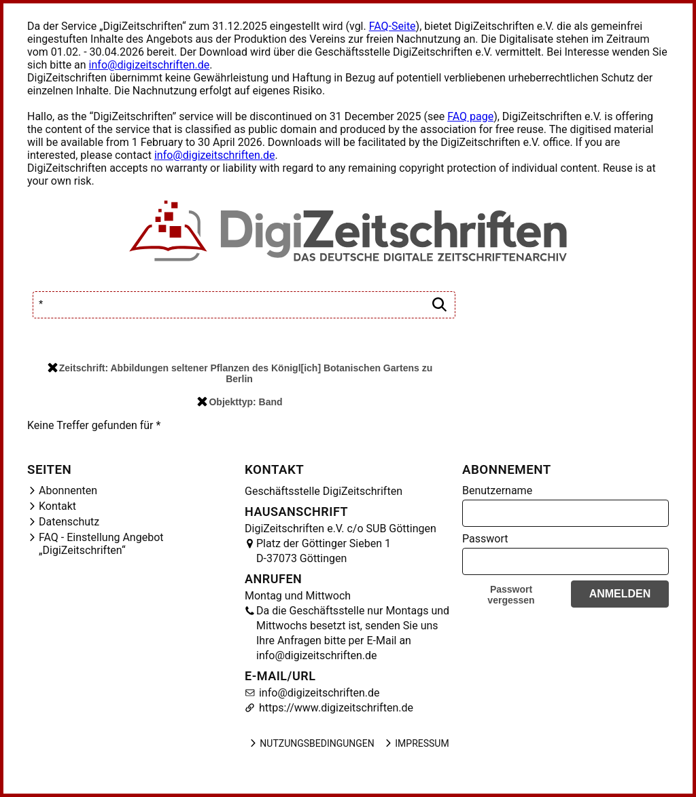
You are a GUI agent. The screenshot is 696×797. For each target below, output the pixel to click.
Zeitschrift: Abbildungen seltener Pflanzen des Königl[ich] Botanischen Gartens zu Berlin (240, 373)
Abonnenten (68, 490)
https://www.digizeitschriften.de (334, 707)
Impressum (416, 743)
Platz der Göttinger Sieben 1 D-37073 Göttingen (323, 551)
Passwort (485, 538)
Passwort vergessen (510, 595)
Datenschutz (69, 521)
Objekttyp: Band (239, 401)
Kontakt (57, 506)
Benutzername (497, 490)
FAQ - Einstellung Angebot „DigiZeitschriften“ (101, 544)
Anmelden (620, 593)
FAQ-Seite (392, 26)
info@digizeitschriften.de (149, 64)
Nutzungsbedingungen (311, 743)
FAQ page (470, 116)
